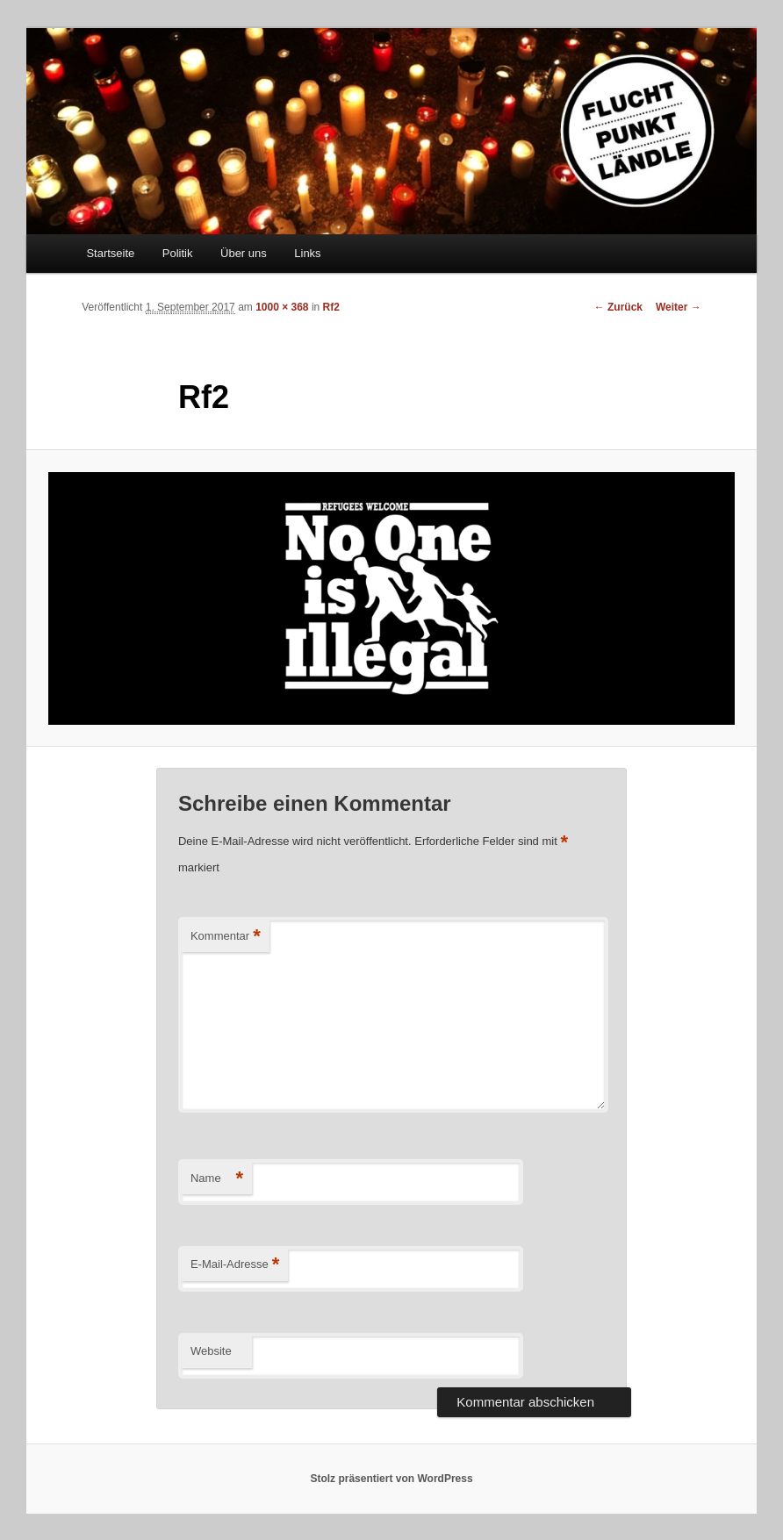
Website (211, 1350)
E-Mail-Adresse (234, 1265)
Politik (177, 253)
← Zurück (618, 307)
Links (307, 253)
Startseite (110, 253)
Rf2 (331, 307)
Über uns (243, 253)
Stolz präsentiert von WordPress (391, 1478)
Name (216, 1179)
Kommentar (225, 936)
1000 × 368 (281, 307)
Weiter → (678, 307)
